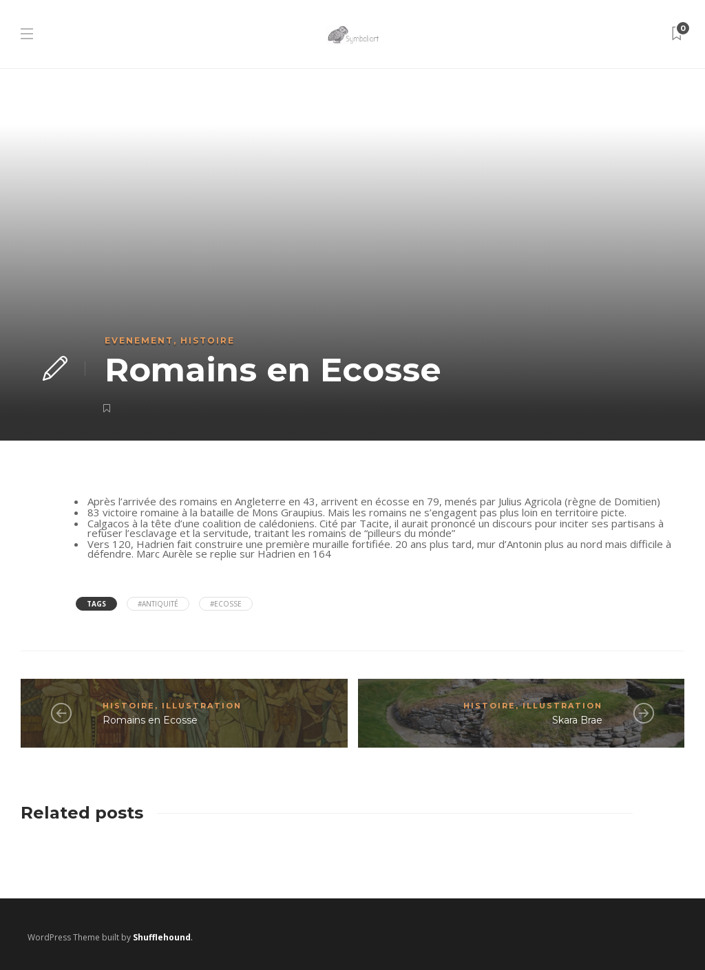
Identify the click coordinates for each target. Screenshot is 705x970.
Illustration (202, 705)
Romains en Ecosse (150, 720)
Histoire (207, 340)
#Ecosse (226, 604)
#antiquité (158, 604)
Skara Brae (577, 720)
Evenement (139, 340)
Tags (96, 604)
